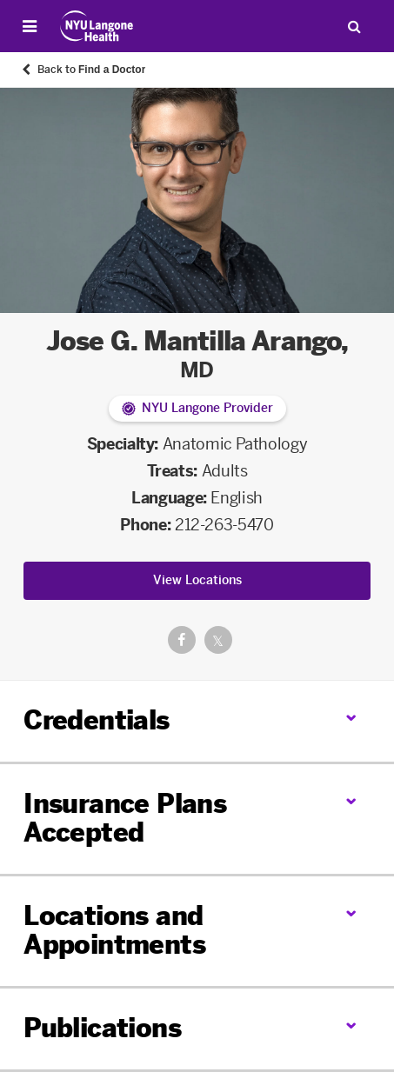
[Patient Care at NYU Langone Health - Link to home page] (97, 26)
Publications (102, 1028)
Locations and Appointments (114, 931)
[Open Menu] (30, 26)
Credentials (96, 720)
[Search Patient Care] (354, 26)
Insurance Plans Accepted (124, 819)
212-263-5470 (224, 525)
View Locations (197, 580)
